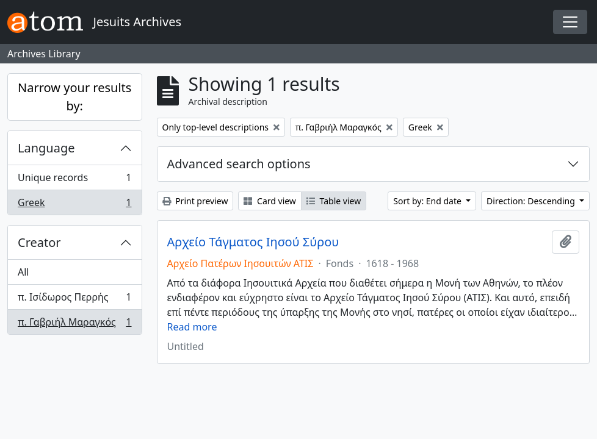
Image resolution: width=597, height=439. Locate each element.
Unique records (74, 180)
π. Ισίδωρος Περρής (74, 300)
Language (46, 148)
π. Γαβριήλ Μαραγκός (74, 324)
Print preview (195, 201)
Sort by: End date (428, 201)
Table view (333, 201)
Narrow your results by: (74, 96)
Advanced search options (239, 163)
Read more (192, 327)
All (23, 272)
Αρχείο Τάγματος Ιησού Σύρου (253, 242)
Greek (74, 205)
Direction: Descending (532, 201)
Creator (39, 242)
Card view (269, 201)
